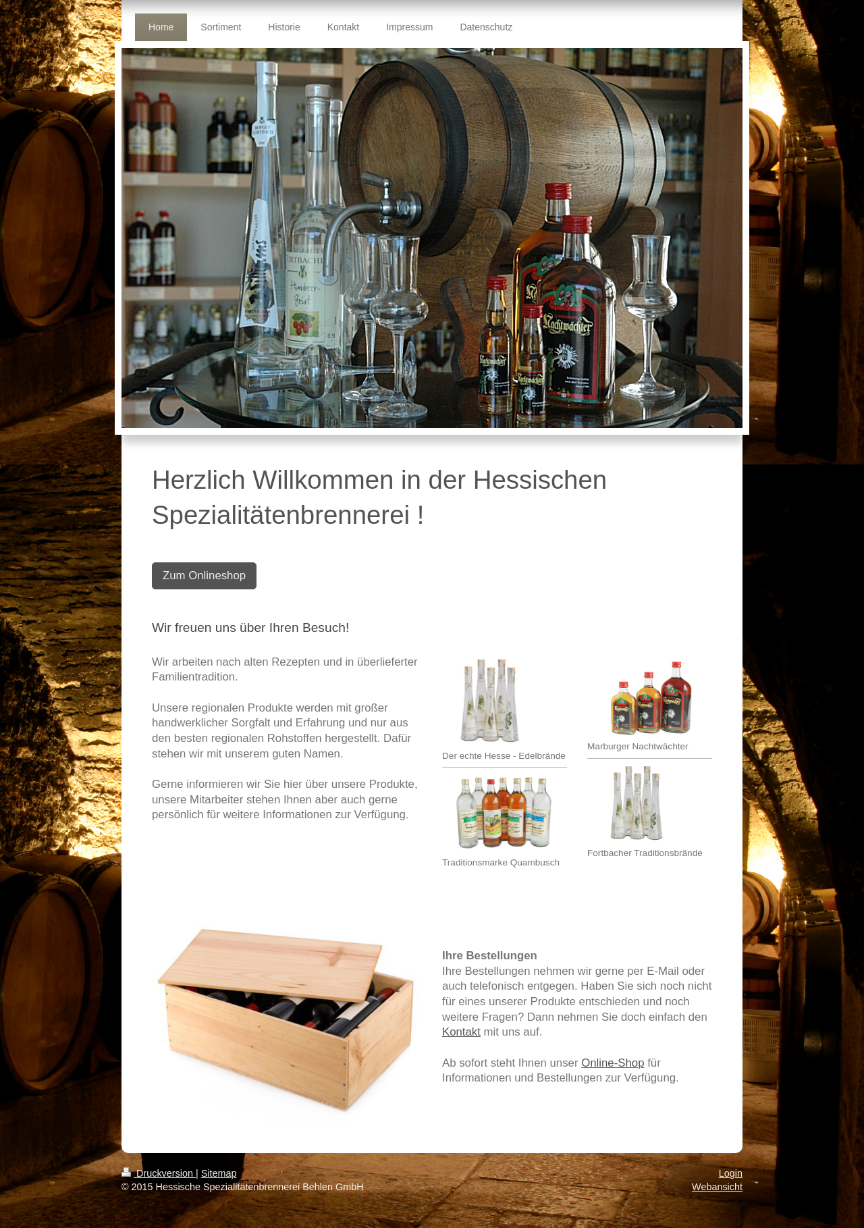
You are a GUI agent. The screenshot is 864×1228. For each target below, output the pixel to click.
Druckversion (159, 1173)
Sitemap (219, 1173)
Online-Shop (612, 1063)
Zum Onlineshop (204, 575)
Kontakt (461, 1031)
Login (730, 1173)
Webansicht (717, 1186)
